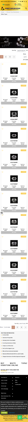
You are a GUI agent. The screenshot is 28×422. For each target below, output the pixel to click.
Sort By (14, 50)
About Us (17, 377)
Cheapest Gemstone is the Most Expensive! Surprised (14, 356)
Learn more (12, 412)
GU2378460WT (14, 227)
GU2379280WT (14, 313)
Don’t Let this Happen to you (8, 348)
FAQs (16, 382)
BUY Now (14, 81)
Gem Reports (4, 377)
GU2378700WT (14, 270)
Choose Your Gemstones (12, 12)
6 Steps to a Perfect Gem (8, 345)
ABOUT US (3, 1)
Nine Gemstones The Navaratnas (5, 397)
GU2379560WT (14, 162)
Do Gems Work (6, 335)
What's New (3, 393)
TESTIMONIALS (13, 1)
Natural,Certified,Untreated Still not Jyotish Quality (13, 353)
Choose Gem (4, 383)
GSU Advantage (4, 388)
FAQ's (6, 1)
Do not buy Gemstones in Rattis (9, 343)
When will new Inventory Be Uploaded (10, 351)
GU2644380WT (14, 97)
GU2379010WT (14, 292)
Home (2, 12)
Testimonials (18, 384)
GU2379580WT (14, 184)
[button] (26, 1)
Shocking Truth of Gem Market (9, 340)
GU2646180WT (14, 119)
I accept (4, 412)
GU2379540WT (14, 141)
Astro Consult (4, 380)
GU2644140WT (14, 76)
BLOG (9, 1)
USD (26, 1)
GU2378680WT (14, 248)
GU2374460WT (14, 205)
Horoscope (3, 386)
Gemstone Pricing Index (8, 337)
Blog (16, 380)
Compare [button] (23, 85)
